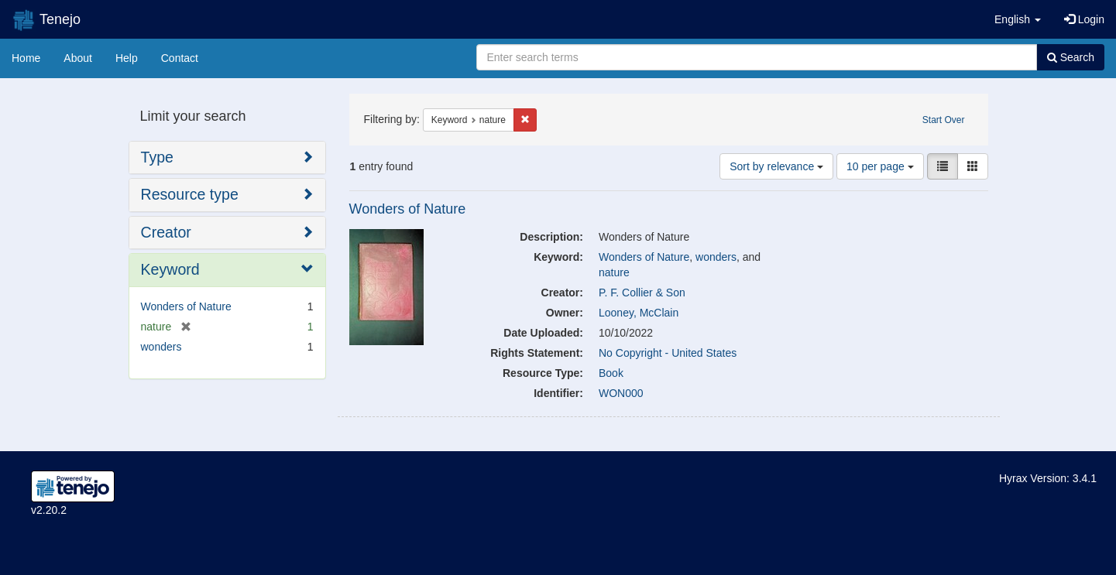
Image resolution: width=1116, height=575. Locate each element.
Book (611, 373)
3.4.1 (1085, 478)
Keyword (170, 269)
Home (26, 58)
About (78, 58)
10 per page (880, 166)
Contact (179, 58)
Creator (166, 232)
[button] (1017, 19)
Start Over (943, 120)
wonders (716, 257)
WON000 (621, 393)
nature (614, 272)
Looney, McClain (638, 312)
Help (126, 58)
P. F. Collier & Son (642, 292)
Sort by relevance (776, 166)
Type (157, 157)
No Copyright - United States (668, 353)
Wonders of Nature (407, 209)
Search (1070, 57)
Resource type (190, 194)
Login (1084, 19)
